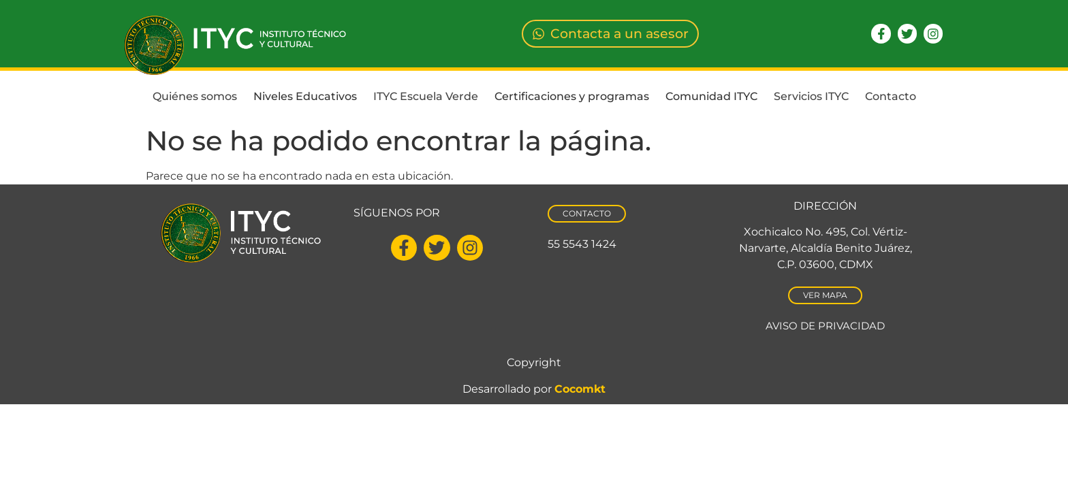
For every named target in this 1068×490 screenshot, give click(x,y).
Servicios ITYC (811, 96)
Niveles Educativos (305, 96)
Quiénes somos (195, 96)
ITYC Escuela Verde (425, 96)
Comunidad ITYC (711, 96)
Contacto (890, 96)
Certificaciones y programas (571, 96)
